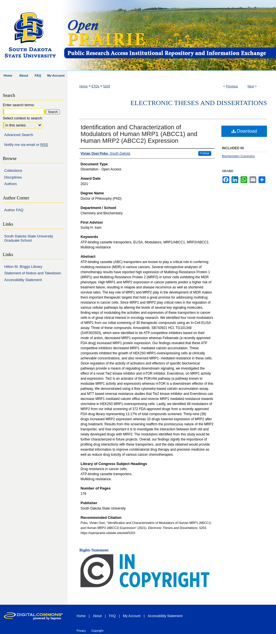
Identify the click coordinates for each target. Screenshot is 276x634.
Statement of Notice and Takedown (32, 273)
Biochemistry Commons (238, 156)
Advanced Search (18, 135)
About (97, 616)
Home (83, 86)
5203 (106, 86)
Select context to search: (23, 118)
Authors (10, 184)
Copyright (97, 630)
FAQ (112, 616)
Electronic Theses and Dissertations (198, 102)
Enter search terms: (19, 105)
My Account (132, 616)
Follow (204, 153)
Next (251, 86)
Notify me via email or (26, 145)
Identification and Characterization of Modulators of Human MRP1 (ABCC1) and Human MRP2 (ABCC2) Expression (139, 134)
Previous (232, 86)
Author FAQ (13, 210)
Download (244, 131)
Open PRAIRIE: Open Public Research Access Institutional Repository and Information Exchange (169, 35)
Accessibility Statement (23, 280)
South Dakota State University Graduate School (28, 238)
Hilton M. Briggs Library (23, 266)
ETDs (95, 86)
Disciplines (13, 177)
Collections (13, 170)
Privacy (81, 630)
